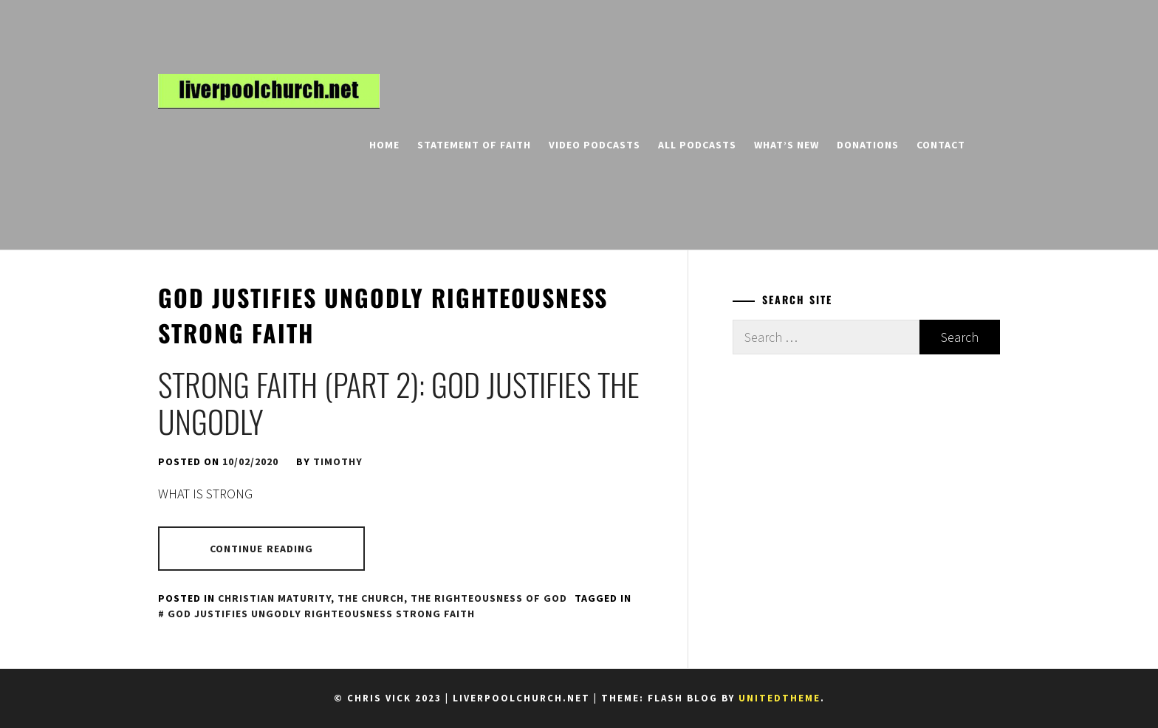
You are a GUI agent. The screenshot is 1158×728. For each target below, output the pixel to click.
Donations (868, 144)
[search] (993, 144)
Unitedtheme (779, 698)
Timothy (338, 461)
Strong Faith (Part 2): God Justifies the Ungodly (399, 402)
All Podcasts (697, 144)
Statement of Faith (474, 144)
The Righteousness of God (489, 598)
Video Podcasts (594, 144)
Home (384, 144)
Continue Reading (262, 548)
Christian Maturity (274, 598)
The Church (371, 598)
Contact (941, 144)
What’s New (786, 144)
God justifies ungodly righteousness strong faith (321, 613)
